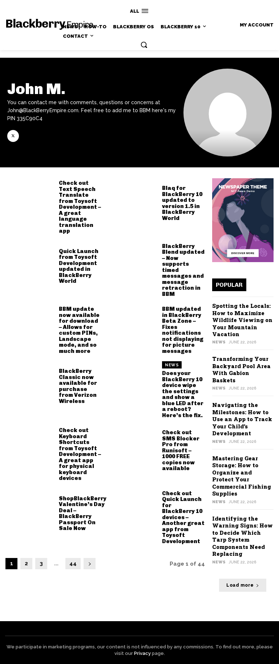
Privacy (142, 653)
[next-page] (90, 563)
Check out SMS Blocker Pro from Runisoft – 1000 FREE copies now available (180, 450)
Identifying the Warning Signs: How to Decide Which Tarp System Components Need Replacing (242, 536)
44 (73, 563)
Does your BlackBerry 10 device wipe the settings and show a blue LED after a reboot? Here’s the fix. (182, 394)
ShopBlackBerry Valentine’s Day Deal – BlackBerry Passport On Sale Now (82, 513)
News (172, 365)
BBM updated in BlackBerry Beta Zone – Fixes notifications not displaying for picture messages (182, 330)
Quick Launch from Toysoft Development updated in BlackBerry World (78, 266)
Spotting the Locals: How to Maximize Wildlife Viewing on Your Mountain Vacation (242, 320)
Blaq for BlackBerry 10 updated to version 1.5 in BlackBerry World (182, 203)
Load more (242, 585)
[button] (143, 44)
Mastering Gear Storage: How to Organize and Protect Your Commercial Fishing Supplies (241, 476)
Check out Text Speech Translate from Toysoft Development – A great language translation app (80, 207)
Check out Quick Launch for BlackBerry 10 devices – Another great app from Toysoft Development (183, 517)
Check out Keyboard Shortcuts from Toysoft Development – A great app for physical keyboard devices (80, 454)
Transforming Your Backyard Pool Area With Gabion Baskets (241, 369)
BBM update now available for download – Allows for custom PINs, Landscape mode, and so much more (79, 330)
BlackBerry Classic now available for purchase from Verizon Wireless (78, 386)
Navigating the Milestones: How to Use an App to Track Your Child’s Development (242, 419)
